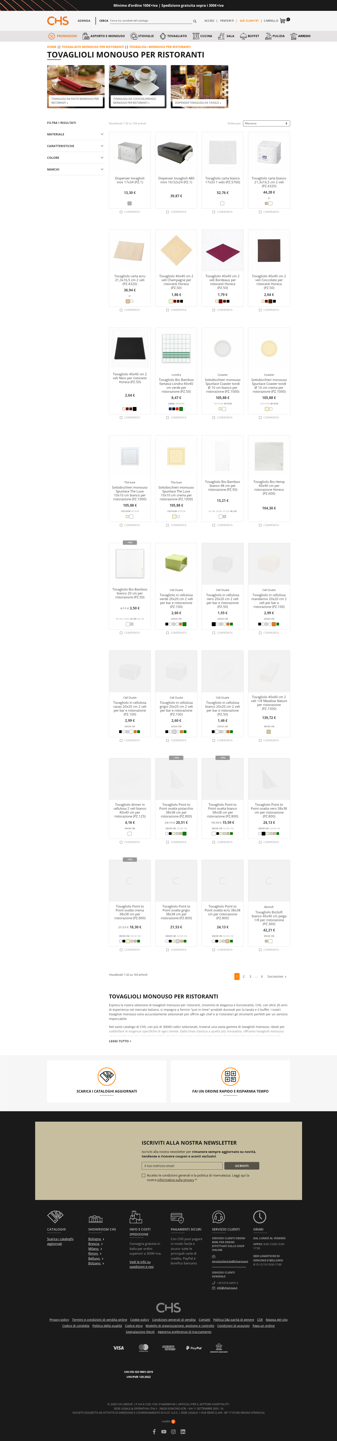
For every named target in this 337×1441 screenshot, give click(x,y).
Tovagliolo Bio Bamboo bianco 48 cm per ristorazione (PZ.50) (222, 485)
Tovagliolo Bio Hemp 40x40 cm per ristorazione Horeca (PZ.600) (269, 487)
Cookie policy (139, 1320)
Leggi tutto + (120, 1041)
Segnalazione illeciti (140, 1332)
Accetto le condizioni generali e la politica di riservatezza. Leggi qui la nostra (198, 1177)
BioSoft (269, 907)
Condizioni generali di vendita (174, 1320)
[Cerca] (151, 20)
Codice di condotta (75, 1326)
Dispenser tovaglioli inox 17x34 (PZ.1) (130, 180)
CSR (260, 1320)
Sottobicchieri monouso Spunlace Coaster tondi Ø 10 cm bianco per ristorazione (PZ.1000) (222, 385)
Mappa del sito (277, 1320)
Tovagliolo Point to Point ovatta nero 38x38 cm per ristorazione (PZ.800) (269, 810)
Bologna (96, 1239)
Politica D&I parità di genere (233, 1320)
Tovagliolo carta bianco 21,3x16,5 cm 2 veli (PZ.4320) (269, 182)
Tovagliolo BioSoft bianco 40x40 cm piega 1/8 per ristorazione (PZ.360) (269, 918)
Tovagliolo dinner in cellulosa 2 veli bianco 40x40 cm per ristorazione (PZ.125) (129, 810)
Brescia (95, 1243)
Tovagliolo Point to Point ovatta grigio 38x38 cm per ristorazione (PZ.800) (176, 912)
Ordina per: (234, 123)
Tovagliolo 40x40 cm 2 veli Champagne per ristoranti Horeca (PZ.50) (176, 282)
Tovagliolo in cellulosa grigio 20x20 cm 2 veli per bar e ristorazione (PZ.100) (176, 708)
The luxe (129, 482)
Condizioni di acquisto (233, 1326)
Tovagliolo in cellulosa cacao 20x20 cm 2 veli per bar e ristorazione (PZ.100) (129, 708)
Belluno (96, 1258)
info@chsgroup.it (227, 1288)
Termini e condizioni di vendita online (99, 1320)
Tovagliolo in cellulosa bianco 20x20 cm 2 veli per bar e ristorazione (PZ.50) (222, 708)
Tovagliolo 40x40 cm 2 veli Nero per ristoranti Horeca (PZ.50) (130, 378)
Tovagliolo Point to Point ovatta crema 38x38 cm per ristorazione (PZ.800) (129, 912)
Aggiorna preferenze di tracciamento (184, 1332)
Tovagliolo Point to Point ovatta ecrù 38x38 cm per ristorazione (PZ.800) (222, 912)
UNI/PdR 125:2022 (139, 1377)
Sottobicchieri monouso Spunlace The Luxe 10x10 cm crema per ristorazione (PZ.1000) (176, 493)
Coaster (223, 375)
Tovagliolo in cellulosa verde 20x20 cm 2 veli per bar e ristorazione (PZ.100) (176, 601)
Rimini (95, 1253)
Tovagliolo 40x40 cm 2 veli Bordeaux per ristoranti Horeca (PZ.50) (222, 282)
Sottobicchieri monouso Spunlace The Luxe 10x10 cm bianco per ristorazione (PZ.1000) (130, 493)
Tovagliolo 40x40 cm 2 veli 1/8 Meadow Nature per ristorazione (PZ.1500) (269, 703)
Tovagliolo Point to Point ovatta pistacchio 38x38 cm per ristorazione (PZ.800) (176, 810)
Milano (95, 1248)
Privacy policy (59, 1320)
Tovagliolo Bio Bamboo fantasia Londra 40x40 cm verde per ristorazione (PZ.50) (176, 385)
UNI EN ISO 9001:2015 (138, 1372)
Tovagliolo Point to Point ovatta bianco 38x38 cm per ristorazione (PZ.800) (222, 810)
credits (168, 1421)
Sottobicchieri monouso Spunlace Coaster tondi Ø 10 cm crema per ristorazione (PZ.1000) (269, 385)
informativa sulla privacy (175, 1180)
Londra (176, 375)
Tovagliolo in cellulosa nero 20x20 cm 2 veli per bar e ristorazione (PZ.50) (222, 601)
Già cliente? (249, 21)
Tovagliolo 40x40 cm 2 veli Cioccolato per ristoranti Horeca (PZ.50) (269, 282)
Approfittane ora (241, 5)
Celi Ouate (176, 590)
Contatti (204, 1320)
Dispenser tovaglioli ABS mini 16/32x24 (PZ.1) (176, 180)
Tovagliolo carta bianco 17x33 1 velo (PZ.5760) (222, 180)
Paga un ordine (264, 1326)
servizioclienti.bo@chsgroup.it (230, 1261)
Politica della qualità (107, 1326)
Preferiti (227, 21)
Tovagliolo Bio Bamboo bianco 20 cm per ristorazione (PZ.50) (129, 593)
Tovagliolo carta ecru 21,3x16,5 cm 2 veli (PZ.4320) (129, 280)
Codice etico (134, 1326)
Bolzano (96, 1263)
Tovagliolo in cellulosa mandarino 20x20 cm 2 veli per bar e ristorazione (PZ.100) (269, 601)
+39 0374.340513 (227, 1283)
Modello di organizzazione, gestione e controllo (180, 1326)
